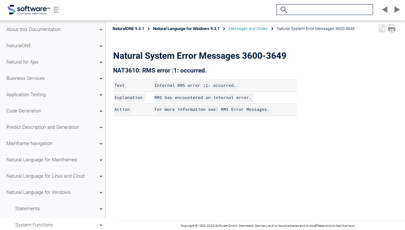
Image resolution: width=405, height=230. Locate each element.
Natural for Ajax (55, 62)
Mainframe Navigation (55, 144)
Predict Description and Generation (55, 127)
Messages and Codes (248, 28)
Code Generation (55, 111)
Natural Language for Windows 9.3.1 (186, 28)
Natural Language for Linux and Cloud (55, 176)
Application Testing (55, 95)
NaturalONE (55, 46)
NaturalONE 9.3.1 (128, 28)
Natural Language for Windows (55, 192)
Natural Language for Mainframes (55, 160)
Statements (59, 209)
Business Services (55, 78)
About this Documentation (55, 30)
